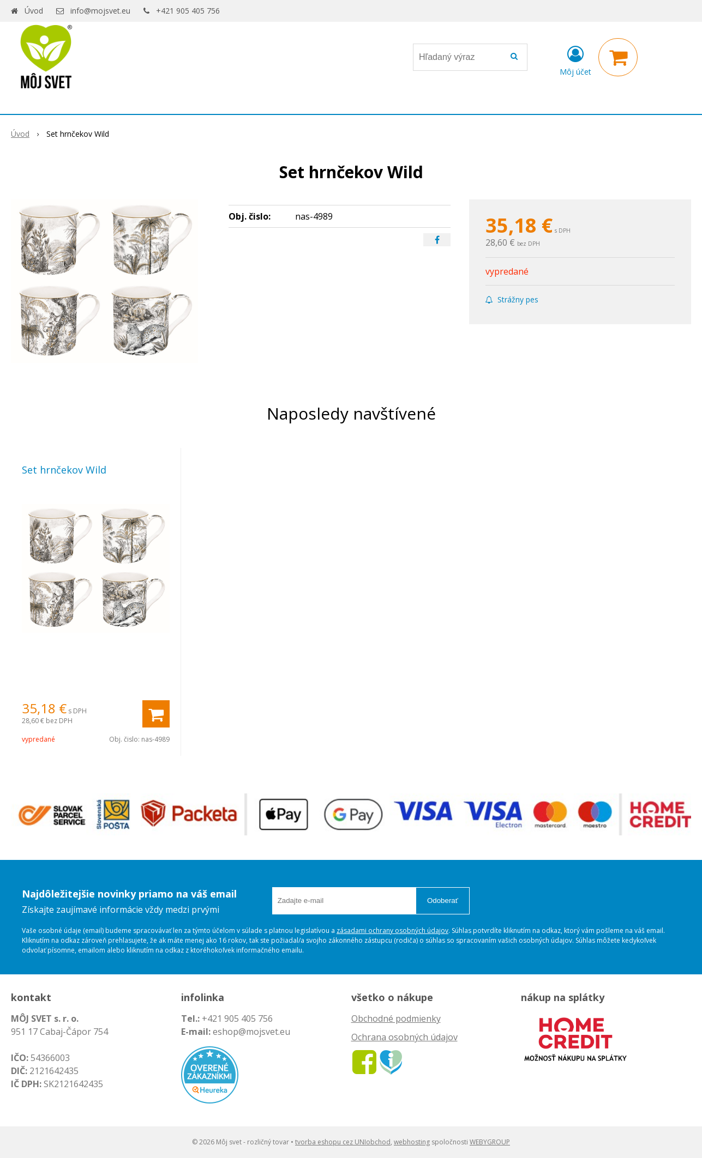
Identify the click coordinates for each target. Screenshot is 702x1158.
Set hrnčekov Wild (64, 469)
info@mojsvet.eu (100, 10)
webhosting (412, 1142)
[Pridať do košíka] (156, 713)
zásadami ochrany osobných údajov (392, 930)
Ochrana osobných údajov (404, 1037)
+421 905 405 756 (188, 10)
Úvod (34, 10)
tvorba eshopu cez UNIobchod (343, 1142)
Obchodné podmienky (396, 1018)
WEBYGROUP (490, 1142)
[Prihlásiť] (575, 59)
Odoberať (442, 900)
